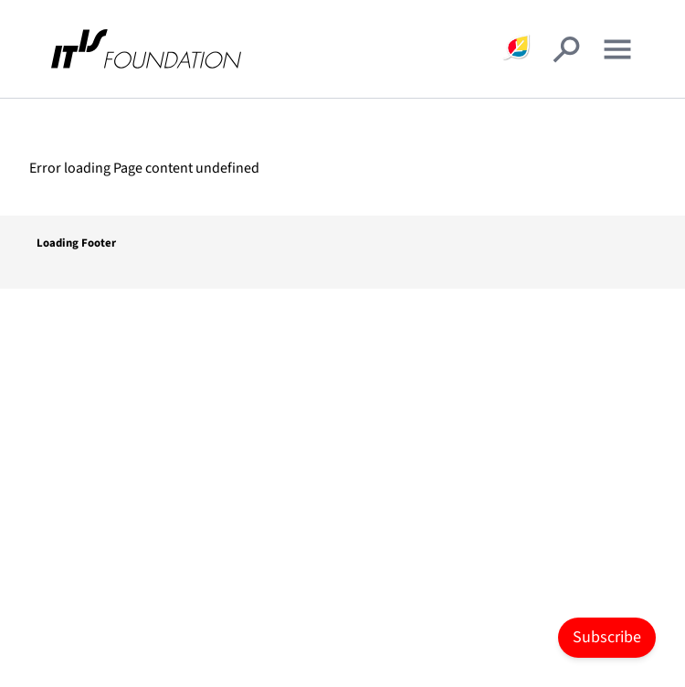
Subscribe (607, 637)
